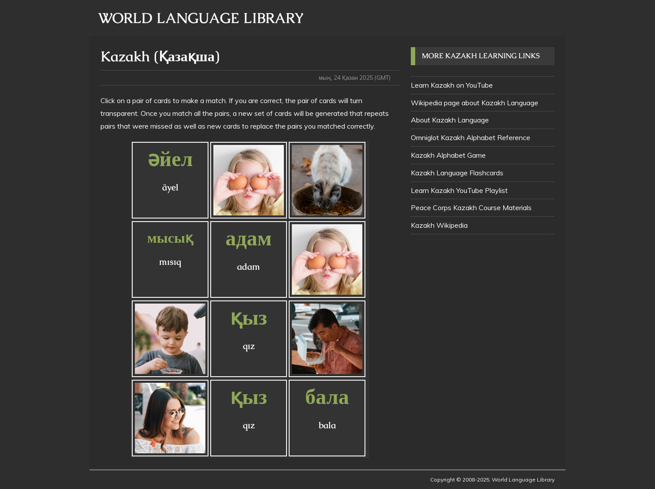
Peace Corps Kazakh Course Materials (471, 207)
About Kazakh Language (450, 119)
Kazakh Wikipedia (439, 225)
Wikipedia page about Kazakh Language (474, 102)
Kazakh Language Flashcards (457, 172)
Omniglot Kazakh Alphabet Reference (470, 137)
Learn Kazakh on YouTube (452, 85)
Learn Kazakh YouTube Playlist (459, 190)
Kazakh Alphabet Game (448, 155)
